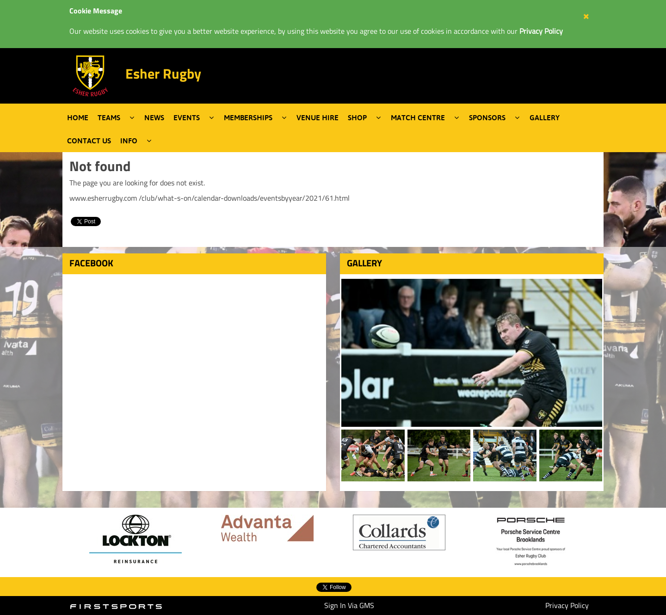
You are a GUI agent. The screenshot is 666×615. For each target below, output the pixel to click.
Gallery (545, 117)
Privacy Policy (567, 605)
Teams (109, 117)
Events (186, 117)
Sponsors (487, 117)
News (154, 117)
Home (77, 117)
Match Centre (418, 117)
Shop (357, 117)
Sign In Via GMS (349, 605)
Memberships (248, 117)
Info (128, 140)
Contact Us (89, 140)
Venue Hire (317, 117)
